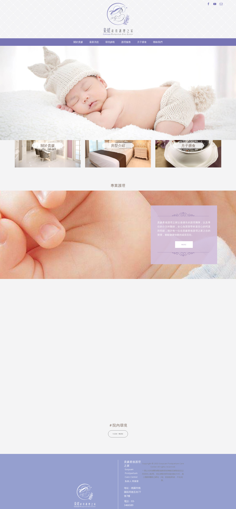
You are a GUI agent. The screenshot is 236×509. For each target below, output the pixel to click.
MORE (183, 244)
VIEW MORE (118, 434)
